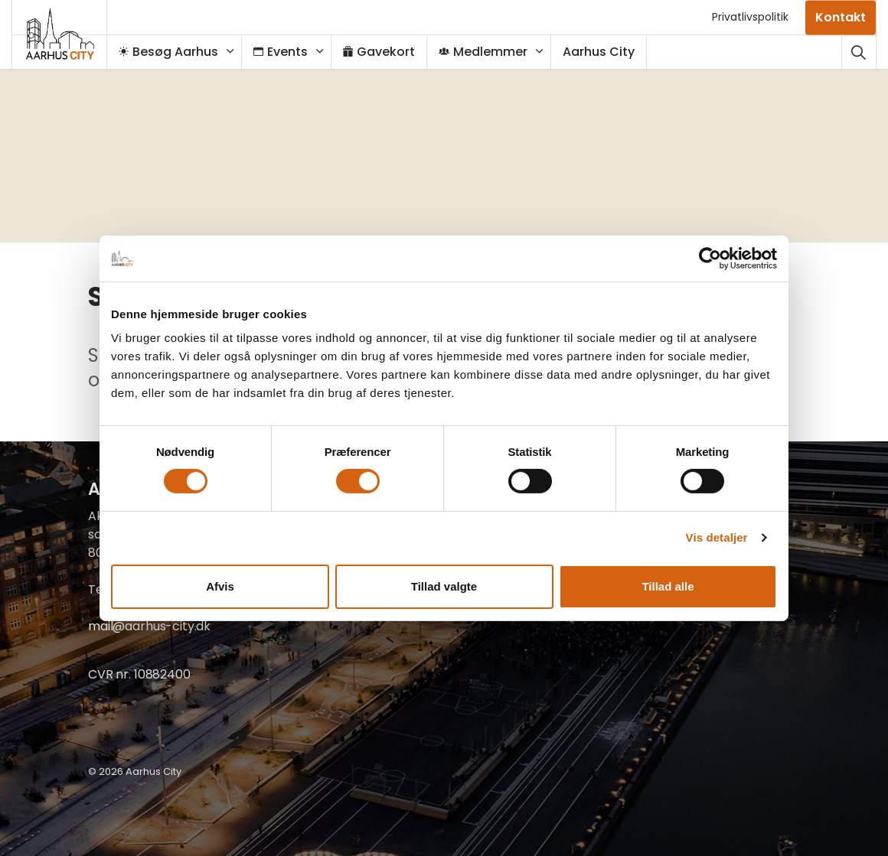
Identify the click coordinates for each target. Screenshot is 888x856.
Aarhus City (606, 51)
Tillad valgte (444, 586)
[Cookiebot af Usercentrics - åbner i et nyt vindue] (710, 257)
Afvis (220, 586)
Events (288, 51)
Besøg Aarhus (176, 51)
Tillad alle (668, 586)
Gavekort (387, 51)
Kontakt (840, 17)
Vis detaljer (717, 537)
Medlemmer (490, 51)
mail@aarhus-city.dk (149, 626)
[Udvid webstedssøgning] (858, 51)
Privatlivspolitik (750, 16)
